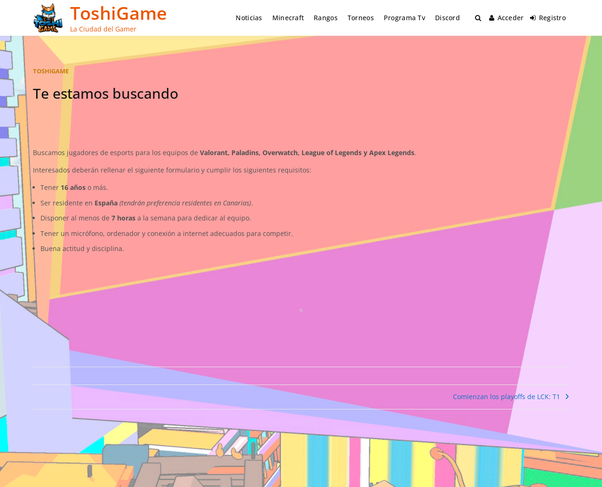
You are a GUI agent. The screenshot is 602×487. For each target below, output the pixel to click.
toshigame (51, 71)
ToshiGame (118, 12)
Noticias (249, 17)
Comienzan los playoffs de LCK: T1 (506, 396)
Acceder (506, 17)
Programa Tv (404, 17)
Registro (548, 17)
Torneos (361, 17)
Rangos (326, 17)
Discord (447, 17)
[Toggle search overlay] (478, 18)
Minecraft (288, 17)
